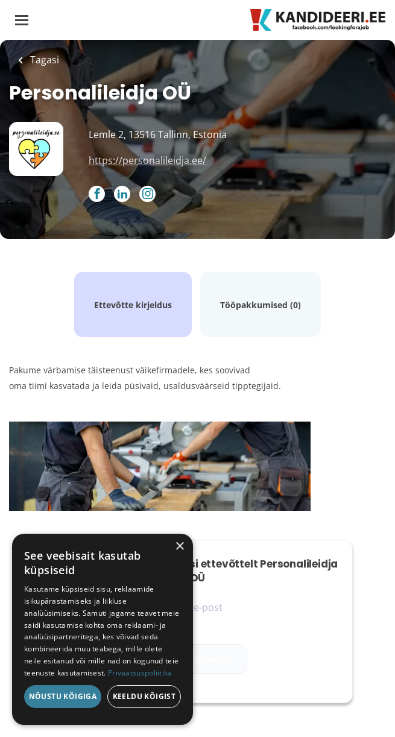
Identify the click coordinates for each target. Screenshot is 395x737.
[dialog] (102, 629)
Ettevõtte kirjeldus (133, 305)
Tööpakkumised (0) (260, 305)
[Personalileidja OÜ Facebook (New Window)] (97, 194)
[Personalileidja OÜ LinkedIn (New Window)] (122, 194)
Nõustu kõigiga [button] (63, 696)
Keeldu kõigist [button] (144, 696)
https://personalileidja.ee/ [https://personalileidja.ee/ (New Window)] (147, 160)
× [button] (179, 546)
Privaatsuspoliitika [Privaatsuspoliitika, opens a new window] (140, 673)
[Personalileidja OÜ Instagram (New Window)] (147, 194)
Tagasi (43, 59)
